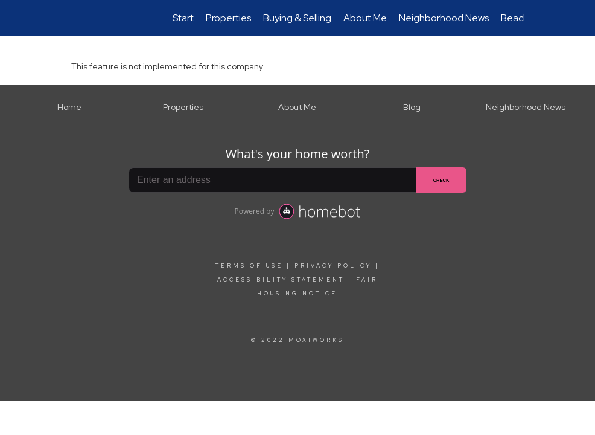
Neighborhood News (444, 17)
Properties (228, 17)
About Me (365, 17)
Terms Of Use (249, 265)
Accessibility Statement (281, 279)
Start (183, 17)
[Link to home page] (77, 18)
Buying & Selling (297, 17)
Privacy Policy (333, 265)
